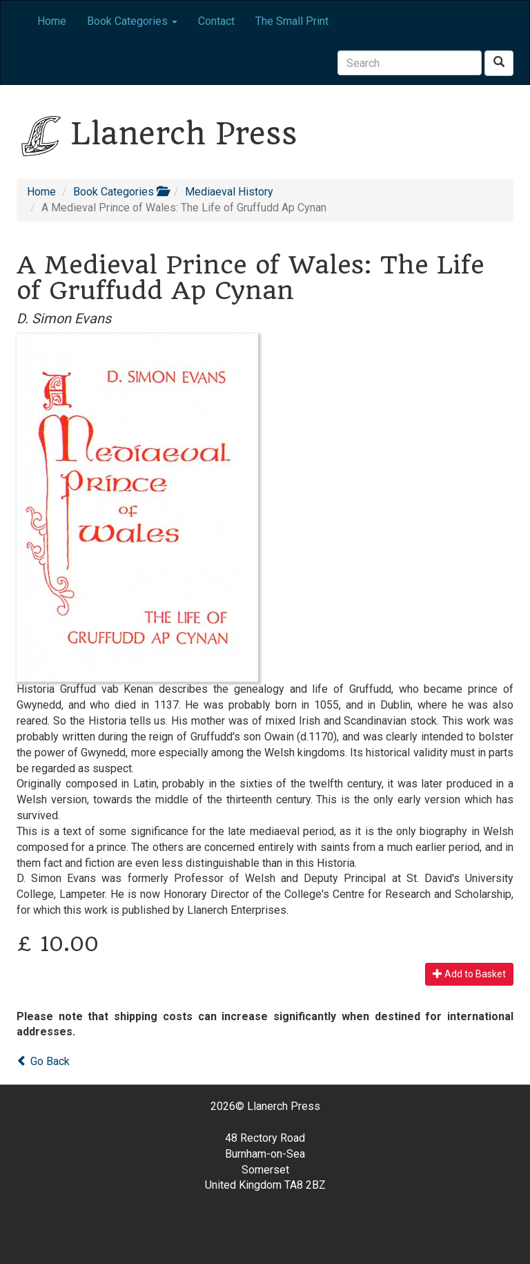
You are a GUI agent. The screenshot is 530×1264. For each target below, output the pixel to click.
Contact (216, 21)
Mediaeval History (229, 191)
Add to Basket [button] (469, 973)
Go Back (43, 1061)
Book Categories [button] (132, 21)
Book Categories (120, 191)
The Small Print (291, 21)
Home (51, 21)
